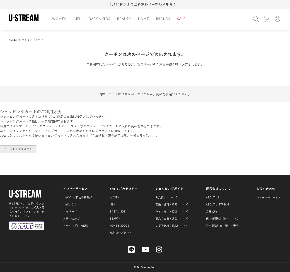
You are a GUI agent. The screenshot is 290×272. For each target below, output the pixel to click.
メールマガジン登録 (75, 225)
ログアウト (70, 204)
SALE (181, 19)
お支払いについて (166, 197)
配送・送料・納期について (171, 204)
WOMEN (59, 19)
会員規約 (211, 211)
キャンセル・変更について (171, 211)
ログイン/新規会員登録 (77, 197)
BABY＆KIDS (99, 19)
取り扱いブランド (121, 232)
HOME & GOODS (119, 225)
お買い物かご (71, 218)
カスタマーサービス (268, 197)
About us (212, 197)
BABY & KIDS (118, 211)
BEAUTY (124, 19)
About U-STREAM (217, 204)
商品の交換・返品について (171, 218)
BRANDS (163, 19)
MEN (78, 19)
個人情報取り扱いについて (222, 218)
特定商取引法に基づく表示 (222, 225)
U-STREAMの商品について (171, 225)
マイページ (70, 211)
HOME (143, 19)
